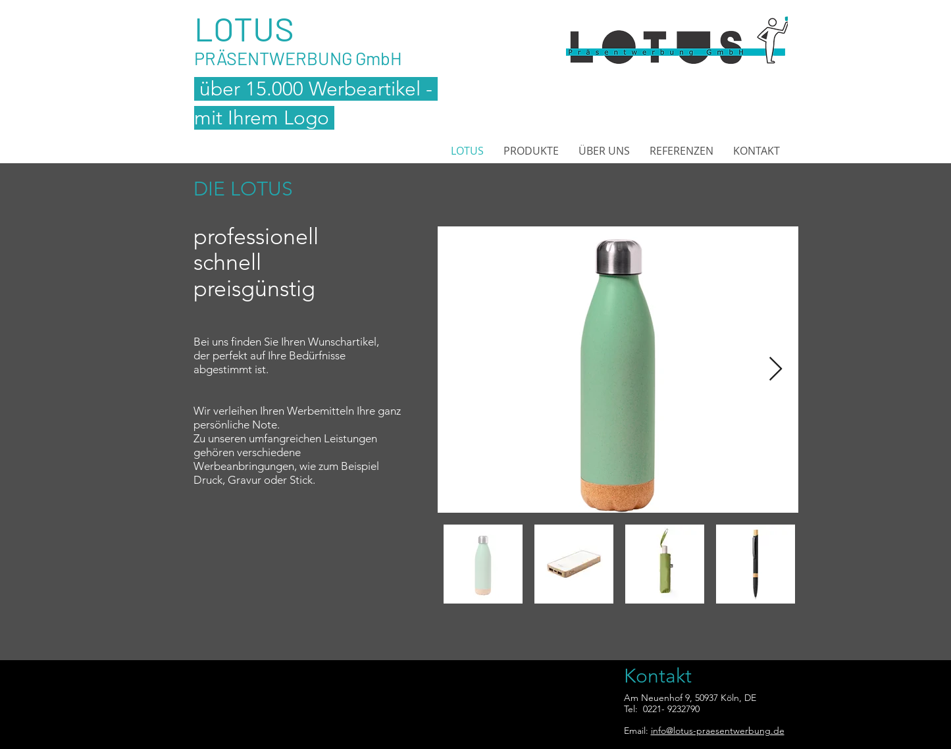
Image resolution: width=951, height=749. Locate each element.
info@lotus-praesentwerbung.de (717, 730)
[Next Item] (775, 369)
